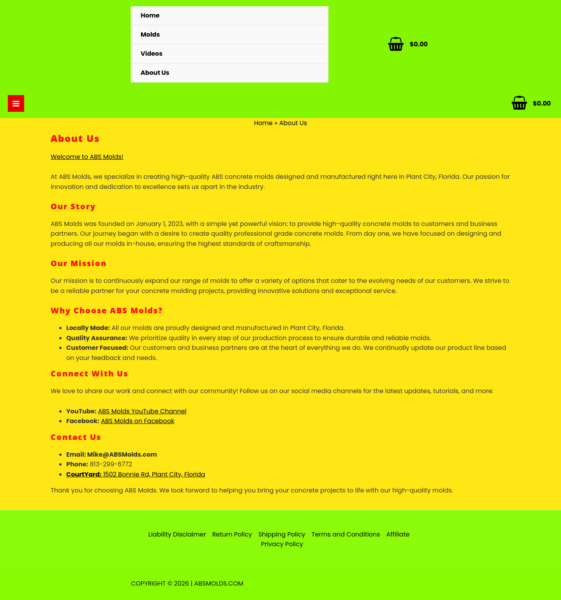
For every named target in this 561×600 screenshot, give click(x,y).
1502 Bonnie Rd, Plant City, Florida (135, 474)
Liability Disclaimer (177, 534)
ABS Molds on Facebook (137, 420)
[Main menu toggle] (16, 103)
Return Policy (232, 534)
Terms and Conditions (345, 534)
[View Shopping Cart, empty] (402, 44)
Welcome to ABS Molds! (87, 156)
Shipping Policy (281, 534)
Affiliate (397, 534)
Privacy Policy (282, 544)
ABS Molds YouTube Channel (142, 411)
